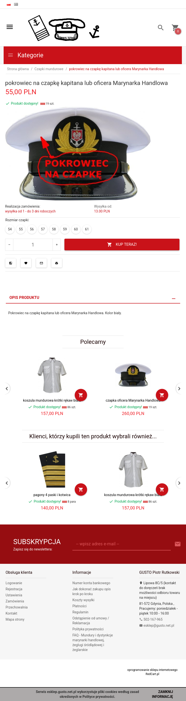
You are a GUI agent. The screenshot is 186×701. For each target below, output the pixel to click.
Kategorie (25, 55)
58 (54, 229)
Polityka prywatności (88, 629)
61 (87, 229)
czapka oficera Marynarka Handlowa (133, 400)
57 (43, 229)
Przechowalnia (17, 607)
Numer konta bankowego (91, 583)
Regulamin (80, 612)
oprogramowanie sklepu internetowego (152, 670)
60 (76, 229)
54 (10, 229)
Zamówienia (15, 601)
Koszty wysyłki (83, 600)
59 (65, 229)
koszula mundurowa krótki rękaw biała (52, 400)
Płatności (79, 606)
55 (21, 229)
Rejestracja (14, 589)
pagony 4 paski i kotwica (51, 495)
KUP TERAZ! (122, 244)
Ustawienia (14, 595)
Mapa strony (15, 619)
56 (32, 229)
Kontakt (11, 613)
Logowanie (14, 583)
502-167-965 (151, 619)
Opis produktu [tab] (24, 297)
